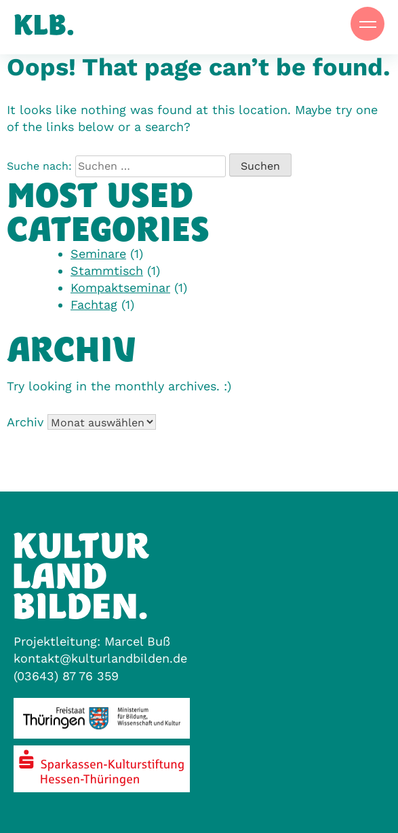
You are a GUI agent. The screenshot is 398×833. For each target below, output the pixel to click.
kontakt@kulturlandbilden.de (100, 658)
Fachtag (94, 304)
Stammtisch (107, 270)
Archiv (25, 422)
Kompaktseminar (120, 287)
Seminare (98, 253)
